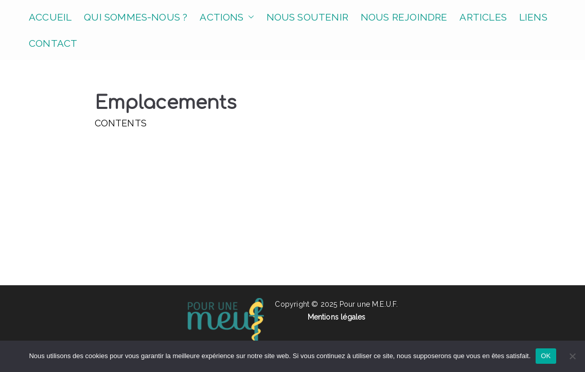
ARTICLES (482, 17)
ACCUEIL (50, 17)
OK (546, 356)
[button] (249, 17)
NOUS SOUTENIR (307, 17)
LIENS (533, 17)
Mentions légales (337, 317)
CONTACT (53, 43)
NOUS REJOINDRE (404, 17)
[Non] (572, 356)
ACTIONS (227, 17)
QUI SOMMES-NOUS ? (135, 17)
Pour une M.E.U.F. (369, 304)
